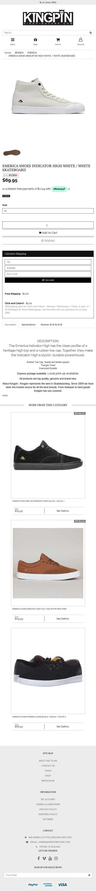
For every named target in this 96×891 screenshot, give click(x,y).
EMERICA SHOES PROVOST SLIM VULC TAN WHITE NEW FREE (39, 609)
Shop (48, 775)
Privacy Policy (48, 809)
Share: (10, 175)
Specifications (28, 324)
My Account (48, 799)
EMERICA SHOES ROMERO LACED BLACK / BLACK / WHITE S (39, 717)
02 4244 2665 (48, 2)
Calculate (48, 280)
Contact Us (48, 765)
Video (48, 770)
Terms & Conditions (48, 804)
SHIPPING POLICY (48, 814)
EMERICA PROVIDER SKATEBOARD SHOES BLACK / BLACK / (38, 501)
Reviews (51, 324)
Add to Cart (48, 232)
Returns (48, 819)
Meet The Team (48, 760)
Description (10, 324)
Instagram (48, 780)
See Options (63, 511)
